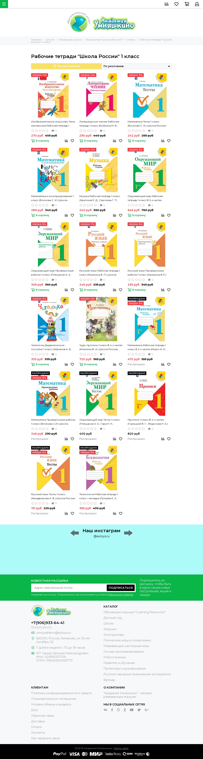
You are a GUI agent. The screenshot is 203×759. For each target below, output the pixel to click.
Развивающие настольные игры (126, 646)
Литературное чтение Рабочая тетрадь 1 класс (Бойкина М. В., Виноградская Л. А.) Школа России (99, 124)
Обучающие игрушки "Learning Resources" (134, 612)
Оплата (36, 727)
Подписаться (121, 588)
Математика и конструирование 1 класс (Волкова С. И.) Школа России (52, 198)
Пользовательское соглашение (53, 699)
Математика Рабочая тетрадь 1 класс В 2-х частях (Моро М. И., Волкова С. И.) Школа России (147, 347)
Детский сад (113, 618)
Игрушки (110, 629)
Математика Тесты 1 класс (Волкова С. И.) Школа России (147, 123)
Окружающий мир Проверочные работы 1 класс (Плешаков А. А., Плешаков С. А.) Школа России (52, 273)
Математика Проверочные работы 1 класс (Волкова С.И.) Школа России (53, 422)
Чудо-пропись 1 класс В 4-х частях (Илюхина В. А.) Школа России (100, 347)
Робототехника (115, 657)
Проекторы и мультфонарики (125, 668)
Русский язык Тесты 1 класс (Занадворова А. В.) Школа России (53, 496)
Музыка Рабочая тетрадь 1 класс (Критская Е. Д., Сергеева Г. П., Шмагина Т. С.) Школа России (99, 198)
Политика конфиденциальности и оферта (61, 693)
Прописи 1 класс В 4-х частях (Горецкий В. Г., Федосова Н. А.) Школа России (148, 422)
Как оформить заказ (45, 738)
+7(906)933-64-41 (47, 623)
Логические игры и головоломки (127, 640)
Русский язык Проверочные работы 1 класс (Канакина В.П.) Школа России (147, 273)
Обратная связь (42, 716)
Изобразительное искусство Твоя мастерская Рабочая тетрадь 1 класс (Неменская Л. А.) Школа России (53, 124)
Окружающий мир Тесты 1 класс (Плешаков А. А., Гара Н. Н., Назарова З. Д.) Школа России (99, 422)
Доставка (38, 721)
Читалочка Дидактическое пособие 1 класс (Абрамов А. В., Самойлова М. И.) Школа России (52, 347)
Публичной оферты (120, 594)
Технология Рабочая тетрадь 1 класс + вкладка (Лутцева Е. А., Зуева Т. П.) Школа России (98, 496)
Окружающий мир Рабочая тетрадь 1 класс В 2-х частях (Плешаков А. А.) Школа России (148, 198)
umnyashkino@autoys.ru (53, 633)
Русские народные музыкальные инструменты (137, 674)
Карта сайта (121, 748)
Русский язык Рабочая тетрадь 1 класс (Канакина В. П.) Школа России (99, 273)
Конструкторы (114, 635)
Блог (34, 710)
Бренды (109, 680)
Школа (109, 623)
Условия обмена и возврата (51, 704)
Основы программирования (124, 651)
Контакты (38, 732)
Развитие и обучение (119, 663)
